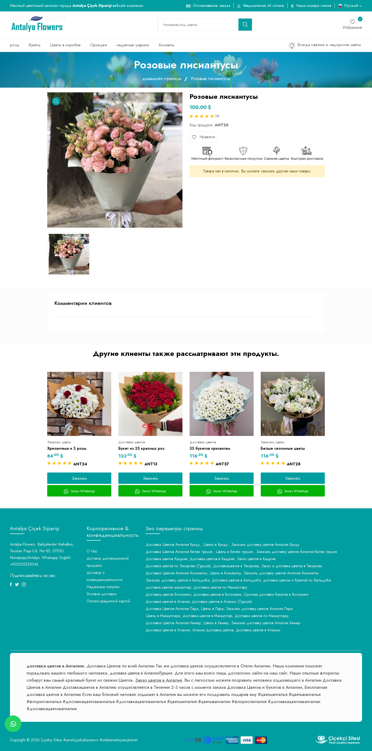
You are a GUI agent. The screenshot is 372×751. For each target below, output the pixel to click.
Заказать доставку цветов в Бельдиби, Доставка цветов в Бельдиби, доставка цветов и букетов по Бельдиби (238, 580)
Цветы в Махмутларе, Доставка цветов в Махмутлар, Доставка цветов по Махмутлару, (217, 616)
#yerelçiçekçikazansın (80, 740)
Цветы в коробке (65, 45)
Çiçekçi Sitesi (51, 740)
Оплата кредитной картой (108, 601)
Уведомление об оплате (263, 5)
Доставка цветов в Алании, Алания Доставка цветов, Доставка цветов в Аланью (213, 630)
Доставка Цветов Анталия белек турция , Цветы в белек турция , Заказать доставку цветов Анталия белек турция (241, 551)
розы (14, 45)
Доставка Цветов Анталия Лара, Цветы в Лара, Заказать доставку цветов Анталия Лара (219, 608)
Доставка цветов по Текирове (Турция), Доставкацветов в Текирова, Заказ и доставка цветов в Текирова (234, 566)
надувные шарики (132, 45)
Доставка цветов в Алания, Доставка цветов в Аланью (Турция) (199, 601)
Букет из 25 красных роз (141, 448)
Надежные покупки (103, 587)
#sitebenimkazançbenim (119, 740)
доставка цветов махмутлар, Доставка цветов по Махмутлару (196, 587)
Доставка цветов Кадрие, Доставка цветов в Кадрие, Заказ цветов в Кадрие (211, 559)
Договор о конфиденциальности (104, 576)
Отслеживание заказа (211, 5)
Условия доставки (101, 594)
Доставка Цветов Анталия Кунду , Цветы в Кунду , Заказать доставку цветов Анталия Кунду (222, 544)
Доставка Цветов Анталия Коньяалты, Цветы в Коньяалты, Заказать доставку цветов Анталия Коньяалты (232, 573)
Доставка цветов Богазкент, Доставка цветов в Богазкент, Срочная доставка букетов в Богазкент (227, 594)
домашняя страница (161, 78)
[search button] (245, 25)
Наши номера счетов (313, 5)
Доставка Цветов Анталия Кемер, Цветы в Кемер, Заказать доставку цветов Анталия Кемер (223, 623)
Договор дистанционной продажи (108, 562)
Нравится (203, 137)
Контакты (166, 45)
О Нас (92, 551)
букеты (34, 45)
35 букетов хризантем (210, 448)
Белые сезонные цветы (283, 448)
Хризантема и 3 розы (66, 448)
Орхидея (98, 45)
